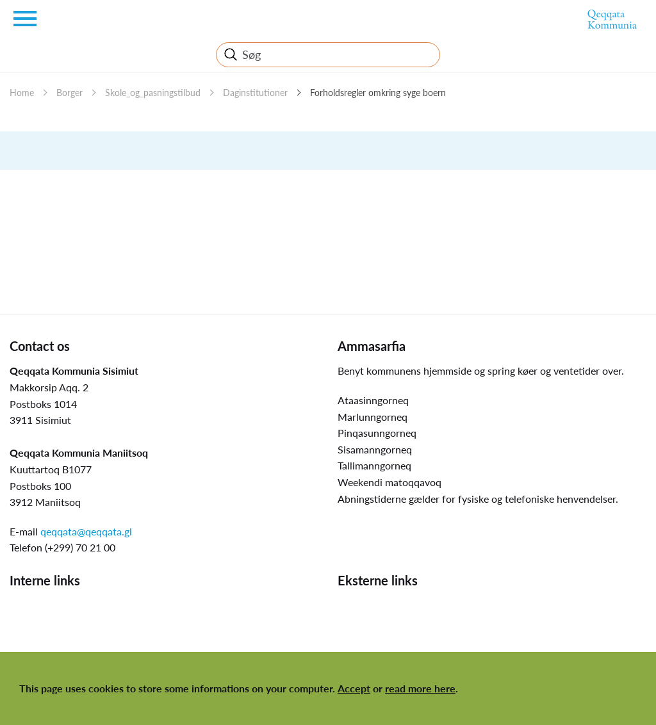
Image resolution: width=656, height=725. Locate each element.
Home (22, 92)
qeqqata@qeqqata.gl (86, 531)
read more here (420, 688)
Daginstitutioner (255, 92)
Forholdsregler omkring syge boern (378, 92)
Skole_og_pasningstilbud (153, 92)
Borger (69, 92)
